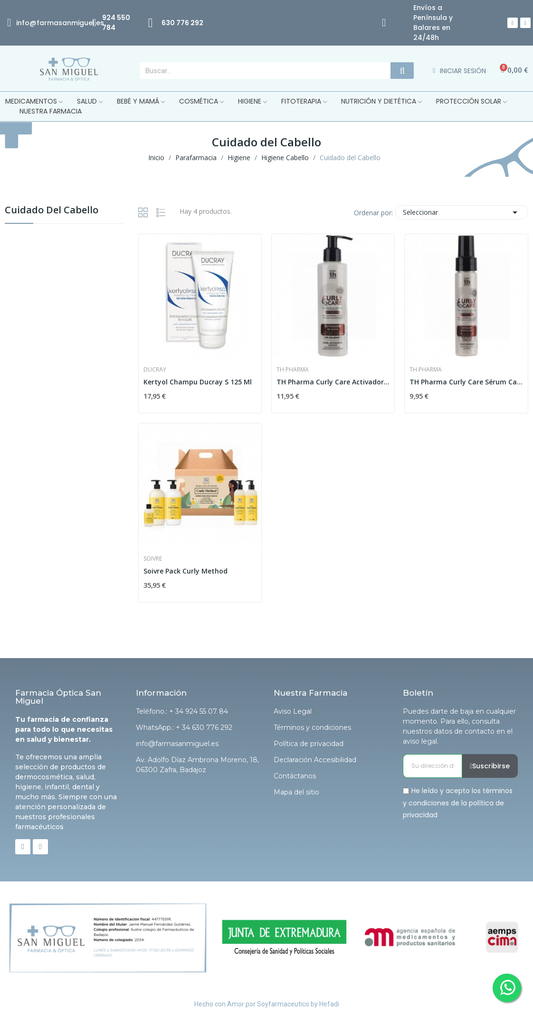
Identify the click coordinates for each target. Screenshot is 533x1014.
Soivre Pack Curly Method (185, 570)
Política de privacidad (308, 743)
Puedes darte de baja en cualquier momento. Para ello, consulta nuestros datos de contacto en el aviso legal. (459, 726)
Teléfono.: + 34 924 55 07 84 (182, 711)
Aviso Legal (293, 711)
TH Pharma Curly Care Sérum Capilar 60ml (466, 381)
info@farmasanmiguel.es (177, 743)
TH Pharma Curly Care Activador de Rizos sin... (333, 381)
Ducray (154, 370)
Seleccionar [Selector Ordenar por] (462, 212)
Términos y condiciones (312, 727)
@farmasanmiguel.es (66, 23)
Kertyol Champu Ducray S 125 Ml (197, 381)
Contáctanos (295, 776)
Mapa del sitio (296, 792)
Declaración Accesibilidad (315, 760)
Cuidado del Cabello (51, 210)
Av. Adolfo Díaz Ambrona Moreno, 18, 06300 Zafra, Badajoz (197, 765)
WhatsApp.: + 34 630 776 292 (184, 727)
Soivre (152, 559)
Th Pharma (292, 370)
